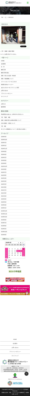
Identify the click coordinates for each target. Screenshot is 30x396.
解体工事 (3, 69)
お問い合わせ (4, 90)
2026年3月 (3, 136)
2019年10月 (4, 216)
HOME (2, 60)
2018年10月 (4, 231)
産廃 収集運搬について (7, 78)
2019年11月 (4, 213)
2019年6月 (3, 225)
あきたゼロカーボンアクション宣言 (10, 87)
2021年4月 (3, 193)
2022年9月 (3, 169)
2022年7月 (3, 172)
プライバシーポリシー (6, 93)
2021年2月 (3, 196)
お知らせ (3, 104)
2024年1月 (3, 157)
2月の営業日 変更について (8, 123)
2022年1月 (3, 184)
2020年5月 (3, 202)
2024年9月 (3, 151)
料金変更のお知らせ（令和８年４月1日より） (12, 114)
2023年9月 (3, 160)
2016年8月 (3, 234)
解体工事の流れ (5, 72)
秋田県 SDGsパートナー (7, 84)
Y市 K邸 (3, 126)
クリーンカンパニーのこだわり (9, 81)
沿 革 (2, 66)
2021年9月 (3, 187)
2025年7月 (3, 142)
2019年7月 (3, 222)
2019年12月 (4, 211)
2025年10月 (4, 139)
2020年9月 (3, 199)
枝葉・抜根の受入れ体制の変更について (11, 120)
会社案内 (3, 63)
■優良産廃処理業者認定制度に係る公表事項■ (15, 371)
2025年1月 (3, 145)
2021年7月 (3, 190)
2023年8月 (3, 163)
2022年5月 (3, 175)
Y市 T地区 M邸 (5, 117)
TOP (2, 17)
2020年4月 (3, 205)
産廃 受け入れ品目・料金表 (8, 75)
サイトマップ (4, 96)
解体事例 (3, 107)
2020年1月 (3, 208)
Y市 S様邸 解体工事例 (8, 51)
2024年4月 (3, 154)
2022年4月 (3, 178)
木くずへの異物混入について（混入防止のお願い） (14, 129)
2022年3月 (3, 181)
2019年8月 (3, 219)
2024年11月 (4, 148)
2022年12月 (4, 166)
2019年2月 (3, 228)
